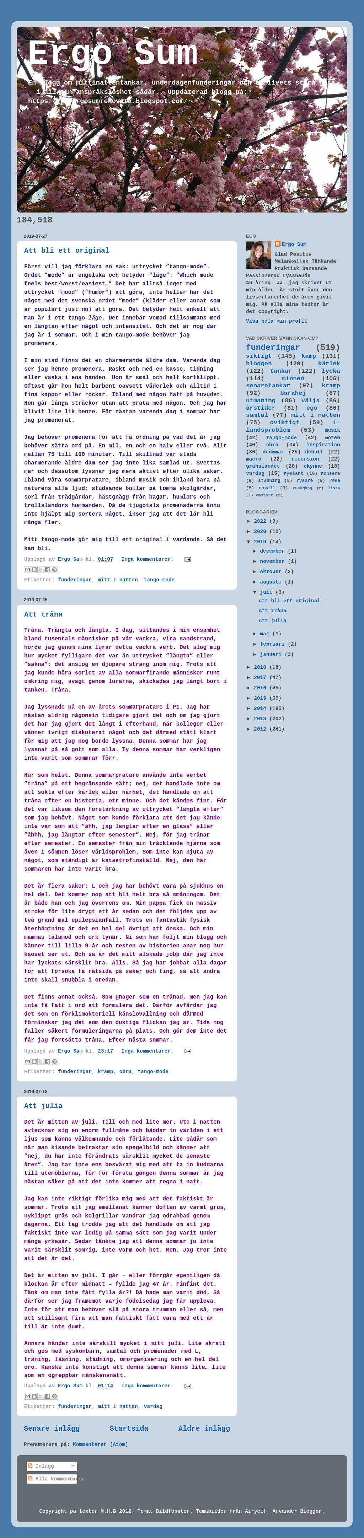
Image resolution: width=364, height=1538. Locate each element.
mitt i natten (118, 580)
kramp (105, 1072)
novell (267, 488)
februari (274, 644)
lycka (331, 371)
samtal (257, 415)
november (274, 561)
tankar (281, 371)
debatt (314, 452)
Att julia (43, 1106)
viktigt (259, 356)
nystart (293, 473)
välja (310, 400)
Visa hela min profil (276, 321)
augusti (272, 582)
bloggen (259, 363)
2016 (261, 688)
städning (269, 480)
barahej (293, 393)
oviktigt (285, 422)
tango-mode (159, 580)
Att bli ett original (66, 251)
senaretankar (268, 385)
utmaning (260, 400)
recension (305, 459)
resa (334, 480)
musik (332, 430)
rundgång (302, 488)
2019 (261, 542)
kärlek (329, 363)
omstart (264, 495)
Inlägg (41, 1466)
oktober (272, 572)
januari (272, 654)
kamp (308, 356)
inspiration (323, 445)
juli (267, 592)
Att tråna (43, 615)
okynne (313, 466)
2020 (261, 531)
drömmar (273, 452)
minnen (293, 378)
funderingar (75, 580)
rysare (304, 480)
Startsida (129, 1429)
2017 (261, 678)
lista (334, 488)
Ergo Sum (112, 54)
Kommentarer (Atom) (100, 1444)
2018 (261, 667)
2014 (261, 708)
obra (125, 1072)
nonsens (330, 473)
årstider (260, 408)
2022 (261, 521)
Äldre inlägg (204, 1429)
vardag (153, 1406)
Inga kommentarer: (149, 559)
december (274, 551)
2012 (261, 729)
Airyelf (255, 1511)
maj (266, 634)
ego (311, 408)
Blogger (310, 1511)
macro (253, 459)
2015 (261, 698)
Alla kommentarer (56, 1479)
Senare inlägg (52, 1429)
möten (332, 438)
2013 (261, 719)
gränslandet (263, 466)
